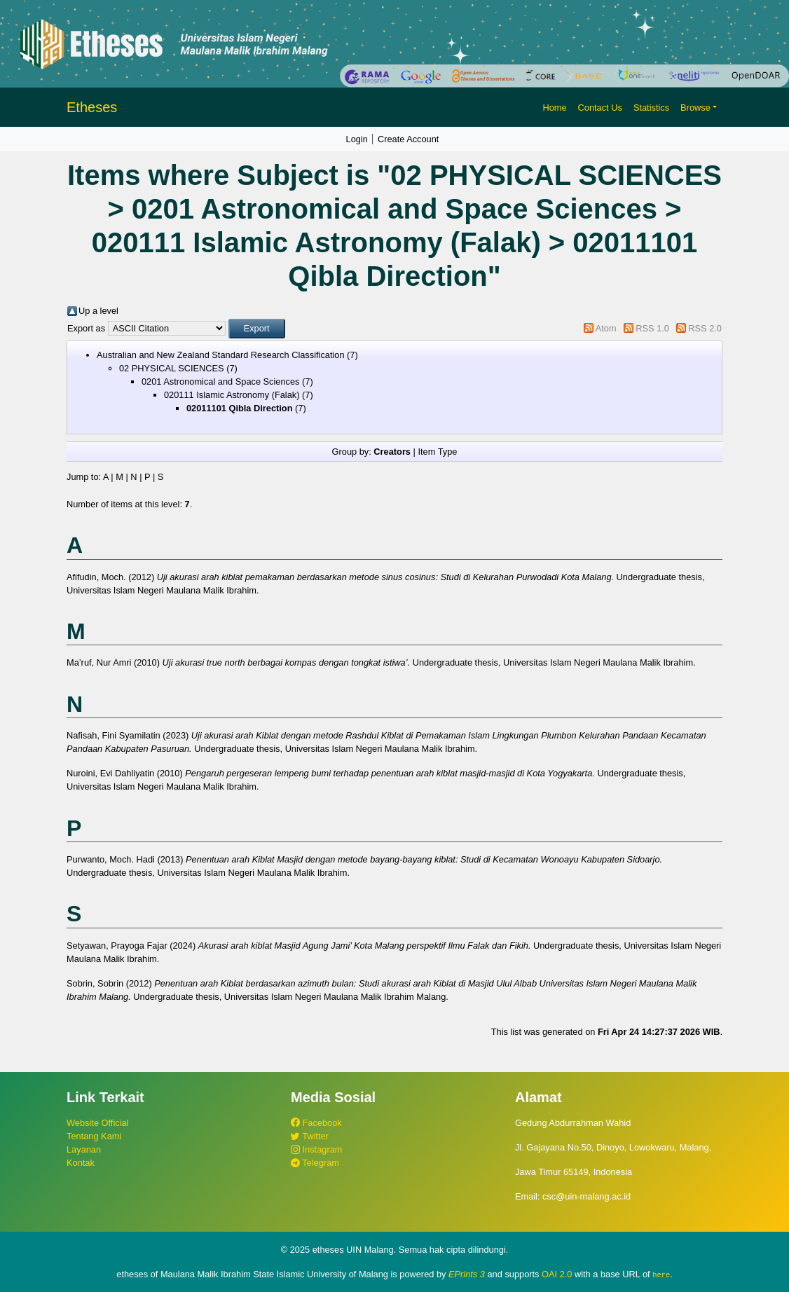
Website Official (97, 1123)
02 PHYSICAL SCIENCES (171, 368)
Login (357, 139)
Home (554, 107)
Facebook (316, 1123)
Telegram (315, 1162)
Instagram (316, 1149)
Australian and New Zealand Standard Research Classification (221, 355)
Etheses (92, 107)
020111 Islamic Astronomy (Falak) (231, 395)
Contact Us (600, 107)
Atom (606, 328)
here (661, 1274)
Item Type (437, 451)
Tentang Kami (94, 1136)
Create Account (408, 139)
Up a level (98, 310)
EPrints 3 (466, 1274)
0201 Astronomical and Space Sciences (221, 381)
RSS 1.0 (652, 328)
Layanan (84, 1149)
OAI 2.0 (557, 1274)
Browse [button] (695, 107)
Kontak (81, 1162)
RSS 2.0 (705, 328)
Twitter (310, 1136)
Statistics (651, 107)
